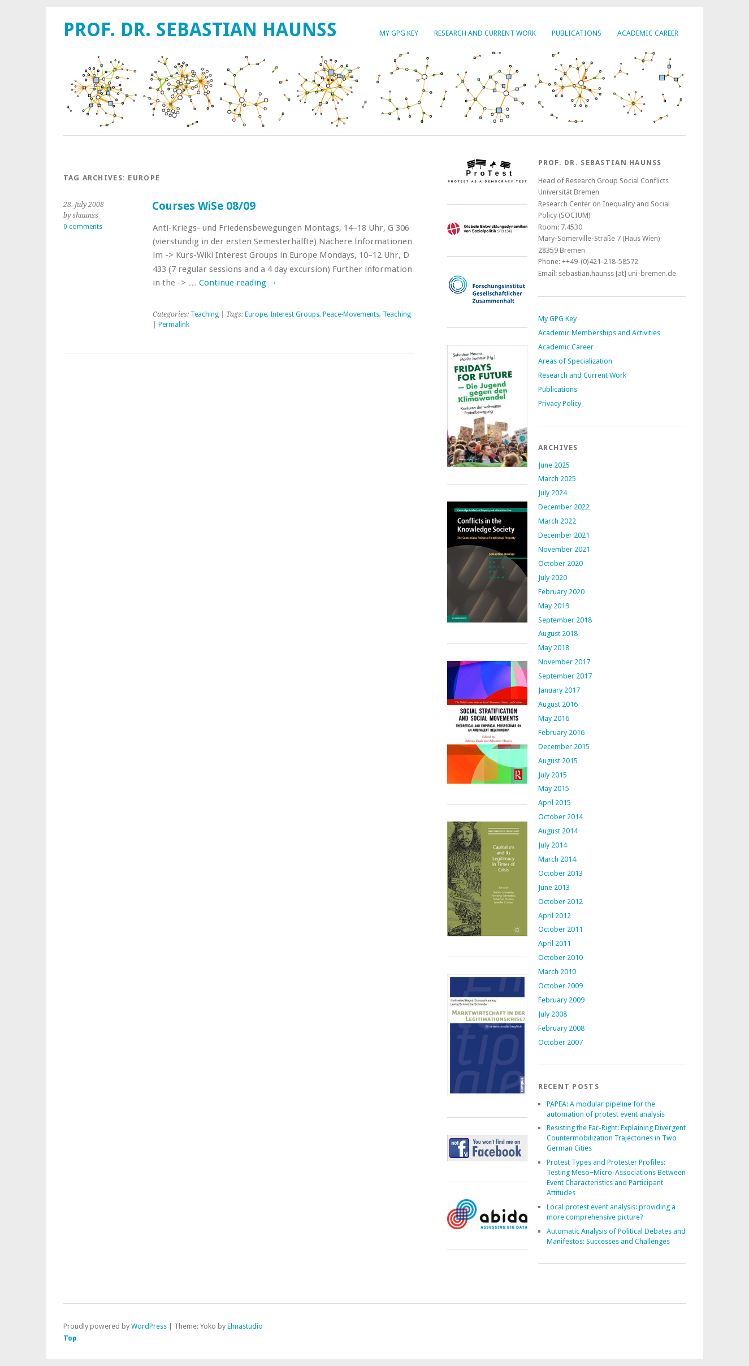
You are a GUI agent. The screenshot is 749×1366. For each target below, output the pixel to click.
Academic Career (647, 33)
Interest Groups (294, 314)
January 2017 (559, 690)
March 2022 (557, 521)
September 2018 (565, 620)
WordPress (149, 1326)
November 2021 (564, 549)
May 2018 (553, 647)
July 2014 (552, 845)
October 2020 (560, 563)
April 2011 (554, 943)
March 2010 (557, 971)
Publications (576, 33)
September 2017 (565, 676)
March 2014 (557, 859)
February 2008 (561, 1028)
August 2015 (558, 761)
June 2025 (554, 465)
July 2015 (552, 775)
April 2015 (554, 802)
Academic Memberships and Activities (599, 332)
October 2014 (560, 816)
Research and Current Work (485, 33)
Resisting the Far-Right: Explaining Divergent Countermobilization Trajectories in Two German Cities (616, 1137)
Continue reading (238, 283)
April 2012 (554, 915)
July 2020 (552, 577)
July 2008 (552, 1014)
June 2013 (554, 887)
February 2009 (561, 1000)
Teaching (205, 314)
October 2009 (560, 986)
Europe (256, 314)
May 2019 (553, 606)
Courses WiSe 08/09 (204, 206)
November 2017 (564, 662)
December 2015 (564, 746)
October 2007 (560, 1042)
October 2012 (560, 901)
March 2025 (557, 478)
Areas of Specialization (575, 361)
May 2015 (553, 788)
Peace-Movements (351, 314)
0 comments (82, 227)
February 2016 (561, 732)
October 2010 (560, 957)
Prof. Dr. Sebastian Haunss (200, 30)
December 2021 (564, 535)
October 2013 (560, 873)
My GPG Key (398, 33)
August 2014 (558, 831)
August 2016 (558, 704)
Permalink (173, 324)
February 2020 (561, 591)
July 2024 (552, 493)
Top (70, 1338)
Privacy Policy (559, 403)
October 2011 (560, 929)
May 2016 (553, 718)
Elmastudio (245, 1326)
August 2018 (558, 633)
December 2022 (564, 507)
